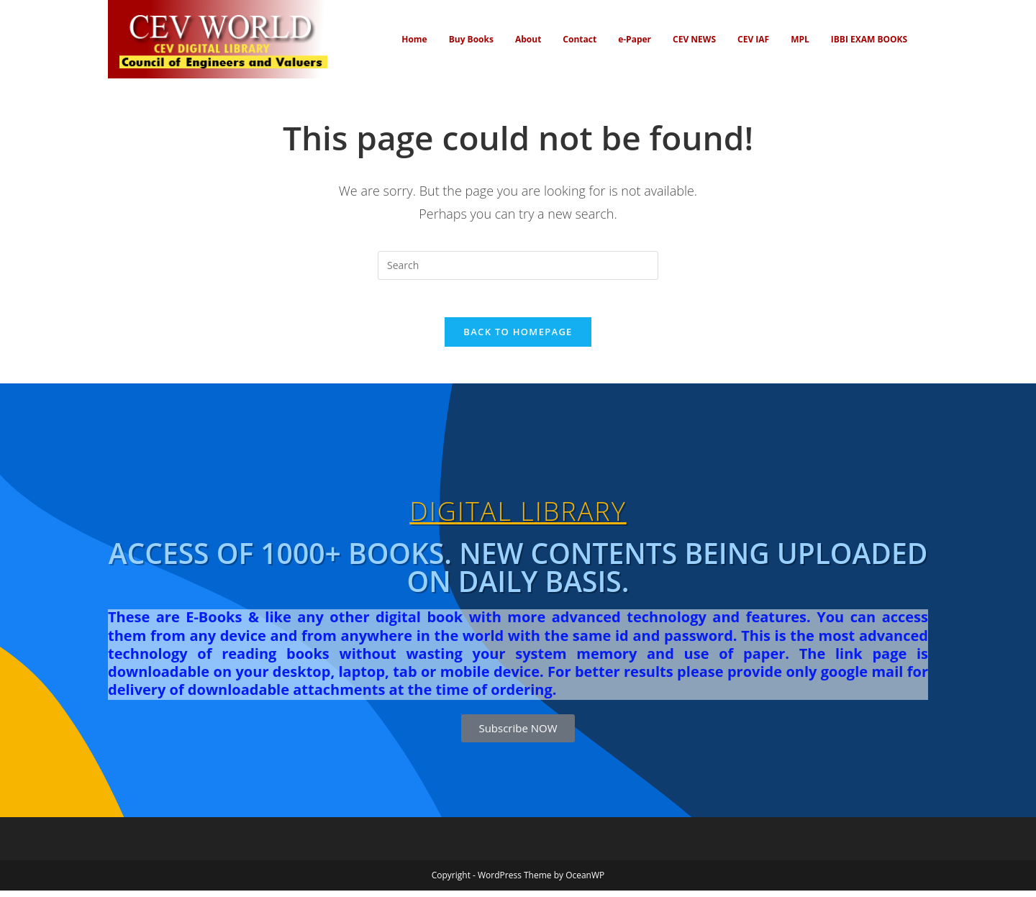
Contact (579, 39)
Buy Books (471, 39)
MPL (800, 39)
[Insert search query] (518, 265)
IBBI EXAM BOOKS (869, 39)
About (528, 39)
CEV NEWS (694, 39)
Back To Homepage (517, 338)
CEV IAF (753, 39)
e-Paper (634, 39)
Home (414, 39)
